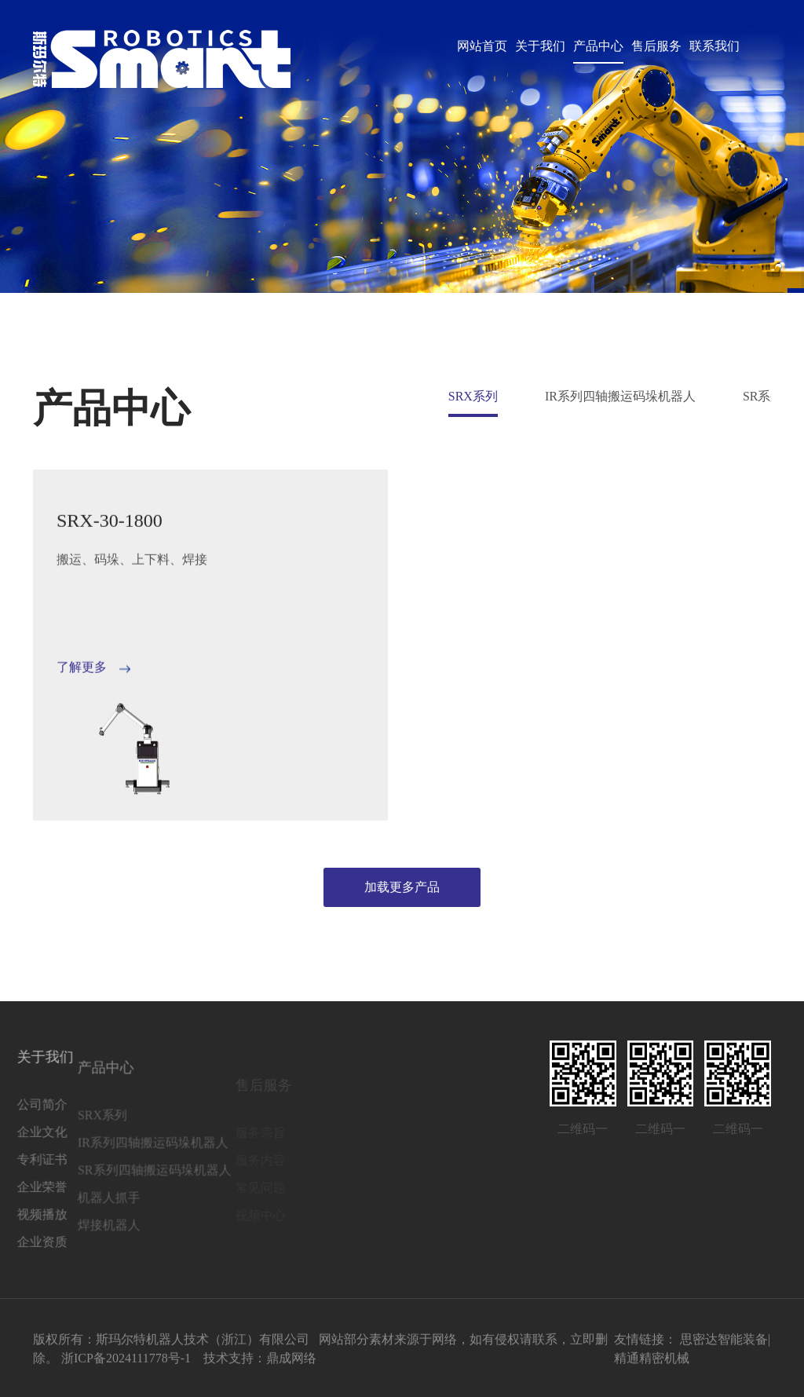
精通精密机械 (651, 1363)
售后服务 (656, 46)
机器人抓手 (75, 1218)
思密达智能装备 (724, 1344)
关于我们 (540, 46)
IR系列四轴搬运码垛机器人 (620, 396)
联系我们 (714, 46)
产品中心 (598, 46)
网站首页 (482, 46)
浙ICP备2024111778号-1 (126, 1363)
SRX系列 (473, 396)
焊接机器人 (75, 1246)
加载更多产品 (402, 887)
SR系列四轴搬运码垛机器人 (121, 1191)
